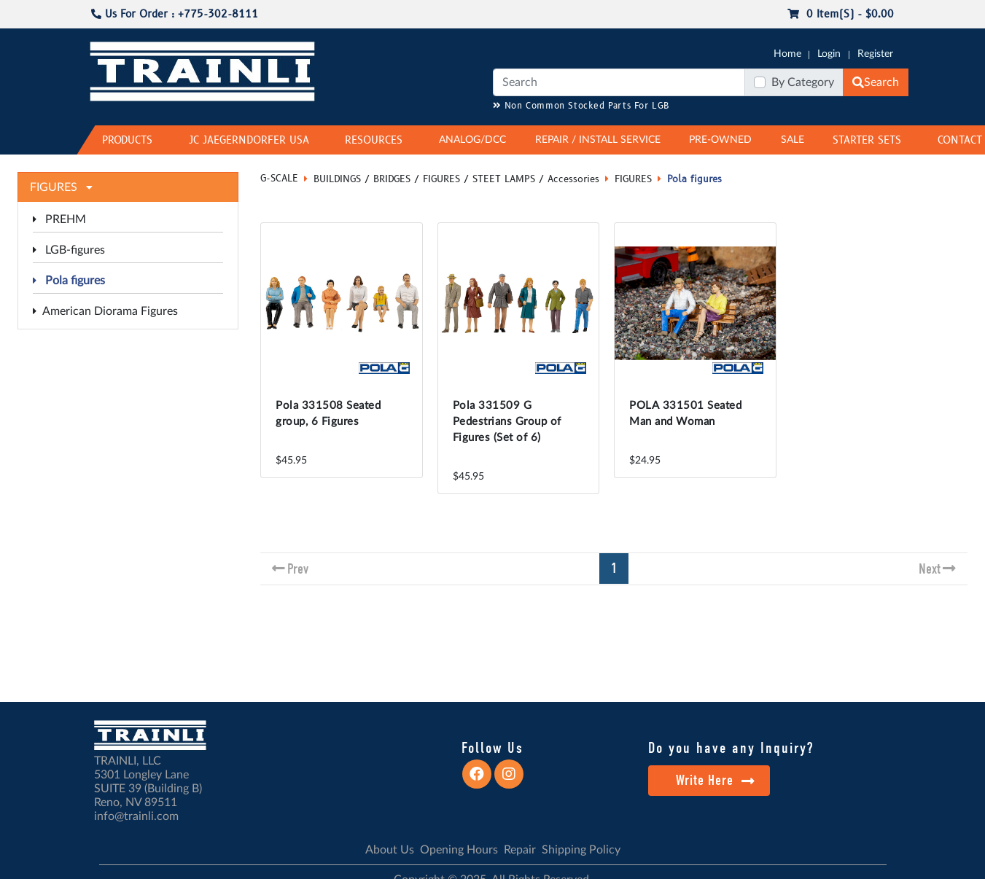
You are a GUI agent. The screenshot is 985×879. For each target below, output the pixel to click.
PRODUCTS (127, 140)
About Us (389, 850)
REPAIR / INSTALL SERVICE (598, 140)
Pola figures (69, 280)
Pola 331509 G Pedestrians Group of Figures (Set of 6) (507, 421)
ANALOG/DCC (472, 140)
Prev (297, 568)
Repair (520, 850)
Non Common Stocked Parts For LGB (581, 106)
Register (875, 54)
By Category (802, 82)
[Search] (619, 82)
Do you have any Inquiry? (731, 748)
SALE (792, 140)
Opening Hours (459, 850)
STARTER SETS (867, 140)
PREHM (59, 219)
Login (829, 54)
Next (930, 568)
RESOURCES (373, 140)
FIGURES (633, 179)
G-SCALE (279, 178)
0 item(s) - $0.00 (840, 14)
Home (787, 54)
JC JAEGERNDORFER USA (249, 140)
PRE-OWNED (720, 140)
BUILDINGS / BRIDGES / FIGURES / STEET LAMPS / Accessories (456, 179)
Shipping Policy (581, 850)
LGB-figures (69, 250)
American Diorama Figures (105, 311)
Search (875, 82)
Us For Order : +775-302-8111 (174, 14)
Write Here (715, 780)
